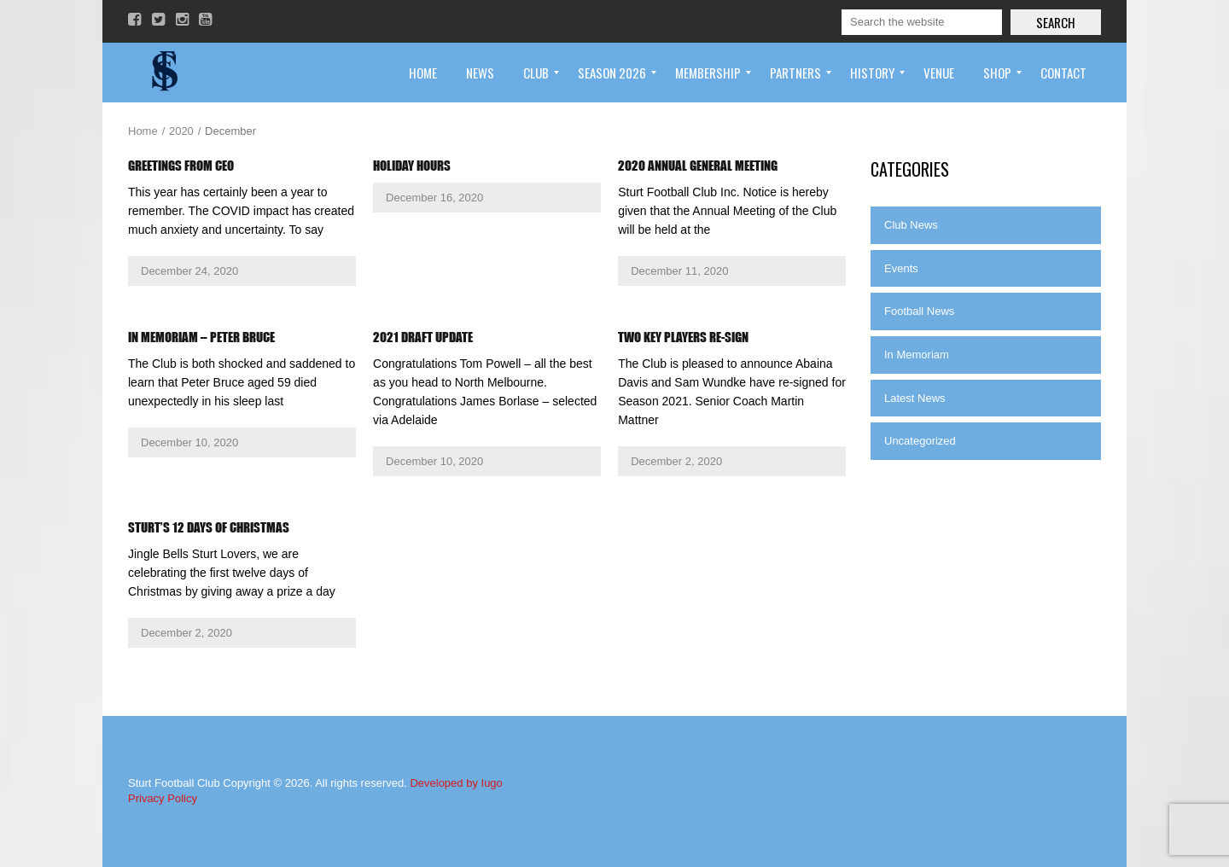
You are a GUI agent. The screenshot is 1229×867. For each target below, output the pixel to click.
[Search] (922, 22)
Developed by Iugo (456, 783)
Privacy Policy (162, 798)
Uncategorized (920, 440)
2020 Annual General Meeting (698, 165)
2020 (181, 131)
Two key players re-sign (683, 337)
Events (901, 268)
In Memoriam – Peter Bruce (201, 337)
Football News (919, 311)
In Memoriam (916, 354)
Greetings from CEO (181, 165)
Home (143, 131)
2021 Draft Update (423, 337)
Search (1055, 22)
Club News (911, 224)
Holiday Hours (412, 165)
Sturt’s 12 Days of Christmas (208, 527)
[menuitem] (422, 72)
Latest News (915, 398)
